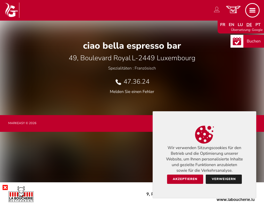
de (249, 25)
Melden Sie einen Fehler (132, 92)
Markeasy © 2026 (22, 123)
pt (258, 25)
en (231, 25)
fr (222, 25)
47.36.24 (136, 81)
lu (240, 25)
